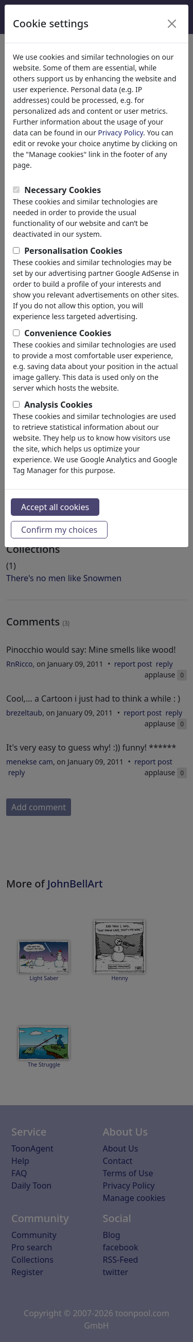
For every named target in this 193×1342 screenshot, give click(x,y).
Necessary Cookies (62, 190)
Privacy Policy (120, 132)
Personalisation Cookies (73, 250)
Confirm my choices (59, 529)
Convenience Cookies (67, 333)
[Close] (172, 23)
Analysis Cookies (58, 404)
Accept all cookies (55, 507)
